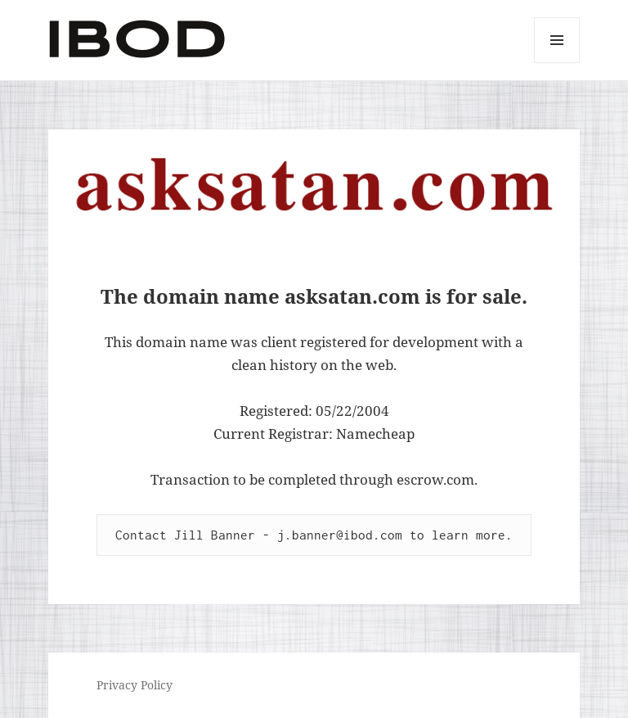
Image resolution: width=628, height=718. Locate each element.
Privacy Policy (134, 685)
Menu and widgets (557, 62)
